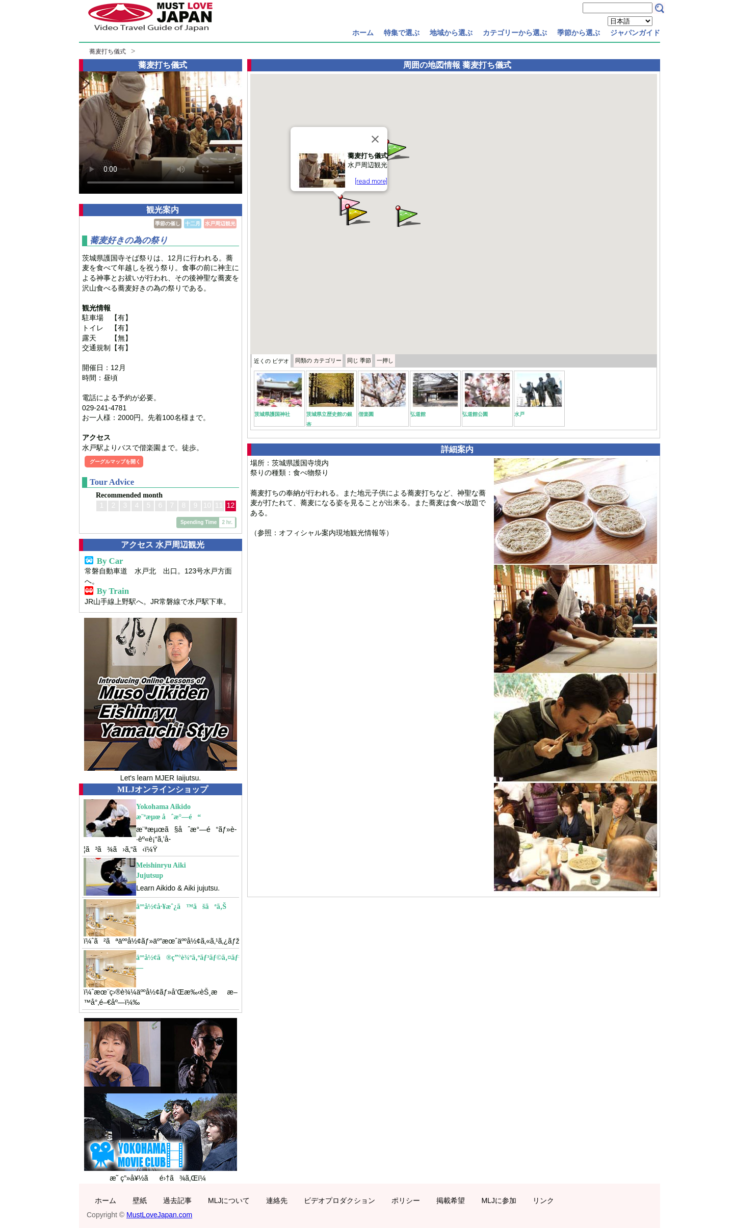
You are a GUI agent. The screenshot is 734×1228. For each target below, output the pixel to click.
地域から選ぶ (451, 33)
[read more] (371, 181)
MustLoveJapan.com (159, 1215)
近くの (271, 361)
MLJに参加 (498, 1200)
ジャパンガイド (635, 33)
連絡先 (276, 1200)
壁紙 (140, 1200)
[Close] (375, 139)
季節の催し (167, 223)
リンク (543, 1200)
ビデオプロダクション (339, 1200)
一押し (385, 360)
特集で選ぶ (402, 33)
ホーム (363, 33)
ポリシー (405, 1200)
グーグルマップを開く (115, 461)
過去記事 (177, 1200)
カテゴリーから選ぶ (515, 33)
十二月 (192, 223)
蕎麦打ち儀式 (107, 51)
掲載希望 (450, 1200)
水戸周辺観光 (220, 223)
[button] (407, 215)
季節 (359, 360)
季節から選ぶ (578, 33)
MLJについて (229, 1200)
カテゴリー (318, 360)
